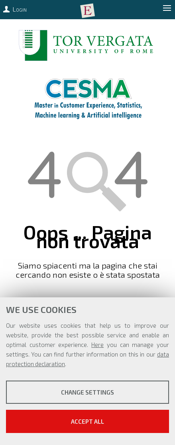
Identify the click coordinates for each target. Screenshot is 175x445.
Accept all (87, 421)
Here (97, 344)
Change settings (87, 392)
